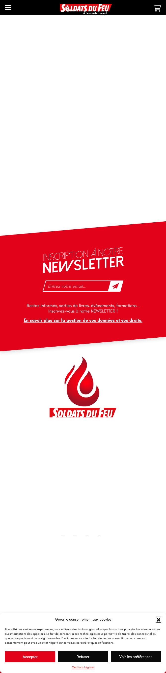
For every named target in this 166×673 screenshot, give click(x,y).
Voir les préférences (135, 657)
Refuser (83, 657)
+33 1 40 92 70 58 (70, 467)
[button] (158, 619)
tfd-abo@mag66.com (73, 476)
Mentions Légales (83, 667)
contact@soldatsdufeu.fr (76, 446)
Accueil (83, 577)
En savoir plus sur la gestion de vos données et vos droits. (83, 320)
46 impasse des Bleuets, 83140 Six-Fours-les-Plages (82, 435)
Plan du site (83, 609)
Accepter (30, 657)
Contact (83, 593)
